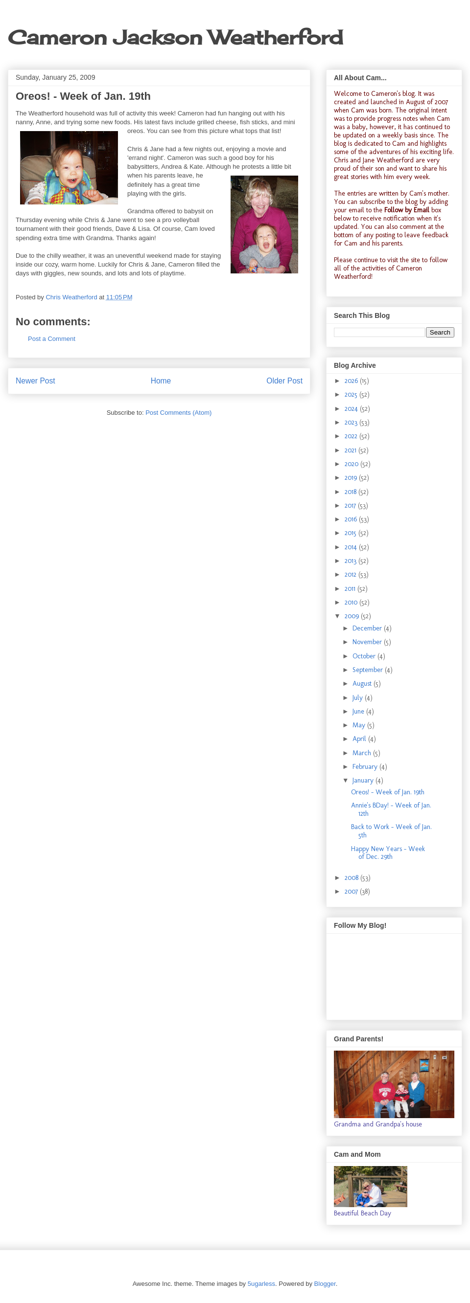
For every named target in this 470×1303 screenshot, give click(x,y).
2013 (351, 561)
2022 (352, 436)
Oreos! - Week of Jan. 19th (387, 792)
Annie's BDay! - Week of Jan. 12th (391, 809)
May (359, 725)
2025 (352, 394)
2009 (353, 616)
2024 (352, 408)
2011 (351, 588)
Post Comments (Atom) (178, 412)
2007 (352, 891)
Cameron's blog (393, 94)
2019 (352, 477)
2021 (351, 450)
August (363, 683)
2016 (352, 519)
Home (161, 381)
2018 (351, 492)
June (359, 711)
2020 (352, 464)
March (362, 753)
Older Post (284, 381)
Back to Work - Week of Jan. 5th (391, 831)
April (360, 739)
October (364, 656)
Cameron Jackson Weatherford (175, 37)
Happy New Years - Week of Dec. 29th (388, 853)
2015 (351, 533)
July (358, 698)
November (368, 642)
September (368, 670)
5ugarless (261, 1283)
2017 (351, 505)
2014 (352, 547)
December (368, 628)
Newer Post (35, 381)
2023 (352, 422)
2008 (352, 878)
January (364, 780)
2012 (351, 574)
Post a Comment (51, 338)
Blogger (325, 1283)
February (365, 767)
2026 (352, 381)
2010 (352, 602)
